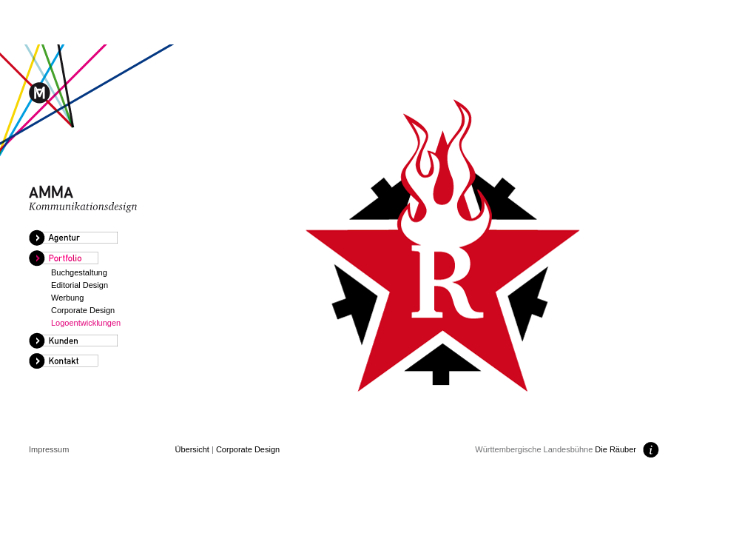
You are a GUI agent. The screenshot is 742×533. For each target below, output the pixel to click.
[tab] (95, 238)
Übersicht (192, 449)
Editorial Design (79, 285)
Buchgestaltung (79, 272)
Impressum (49, 449)
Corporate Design (83, 310)
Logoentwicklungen (86, 322)
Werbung (67, 297)
